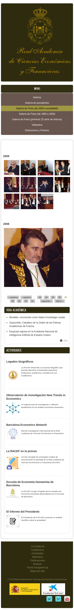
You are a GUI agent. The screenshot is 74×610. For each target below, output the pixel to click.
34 (46, 297)
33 (39, 297)
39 (19, 301)
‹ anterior (26, 297)
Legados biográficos (19, 361)
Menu (37, 89)
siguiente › (46, 301)
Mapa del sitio (37, 571)
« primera (13, 297)
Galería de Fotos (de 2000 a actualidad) (37, 108)
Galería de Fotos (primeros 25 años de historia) (37, 119)
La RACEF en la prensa (21, 451)
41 (32, 301)
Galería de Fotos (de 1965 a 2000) (37, 114)
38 (12, 301)
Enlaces (37, 564)
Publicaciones (37, 560)
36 (59, 297)
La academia (37, 546)
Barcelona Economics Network (26, 424)
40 (26, 301)
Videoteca (37, 125)
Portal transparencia (37, 567)
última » (60, 301)
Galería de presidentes (37, 103)
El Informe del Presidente (22, 511)
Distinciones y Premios (37, 130)
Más (66, 340)
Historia (37, 97)
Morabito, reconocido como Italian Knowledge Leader (37, 317)
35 (53, 297)
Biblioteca (37, 557)
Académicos (37, 550)
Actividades (38, 553)
